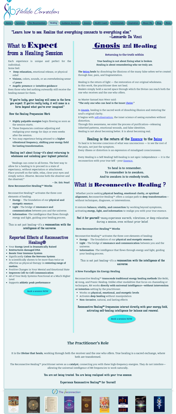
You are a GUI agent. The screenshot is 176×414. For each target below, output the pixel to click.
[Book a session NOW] (38, 291)
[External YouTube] (38, 319)
